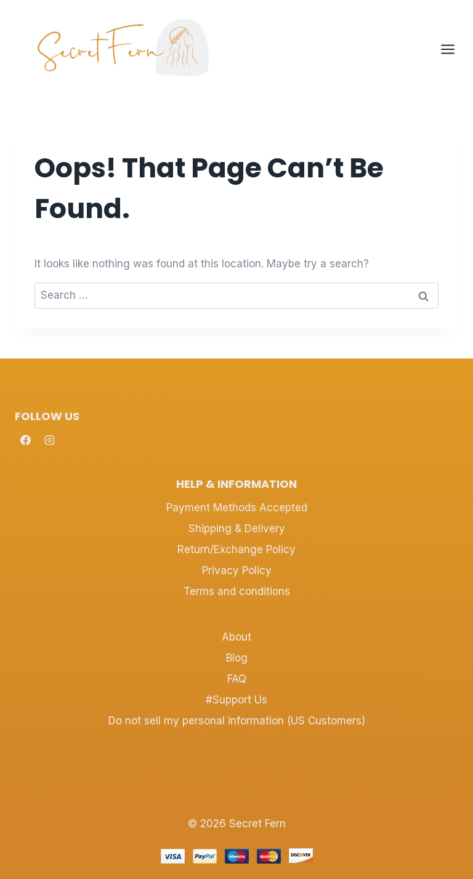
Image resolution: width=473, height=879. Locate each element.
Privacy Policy (237, 570)
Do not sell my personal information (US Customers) (236, 721)
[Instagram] (49, 440)
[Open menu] (454, 49)
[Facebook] (25, 440)
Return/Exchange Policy (236, 549)
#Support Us (236, 700)
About (236, 637)
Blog (237, 658)
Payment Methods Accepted (236, 507)
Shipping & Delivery (236, 528)
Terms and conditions (237, 591)
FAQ (236, 679)
